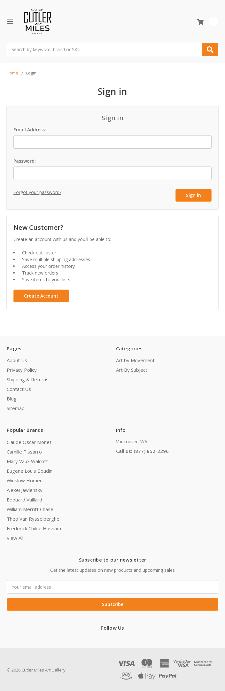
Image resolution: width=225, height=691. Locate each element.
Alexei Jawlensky (25, 489)
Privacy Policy (22, 369)
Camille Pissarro (24, 450)
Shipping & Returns (28, 379)
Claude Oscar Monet (29, 441)
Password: (24, 161)
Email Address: (29, 130)
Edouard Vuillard (24, 498)
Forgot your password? (37, 192)
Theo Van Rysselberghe (33, 518)
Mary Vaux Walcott (27, 460)
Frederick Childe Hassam (34, 527)
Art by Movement (135, 359)
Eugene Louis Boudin (29, 470)
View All (15, 537)
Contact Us (19, 388)
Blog (12, 398)
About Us (17, 359)
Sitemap (16, 407)
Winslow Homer (24, 479)
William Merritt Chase (30, 508)
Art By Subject (131, 369)
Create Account (41, 295)
